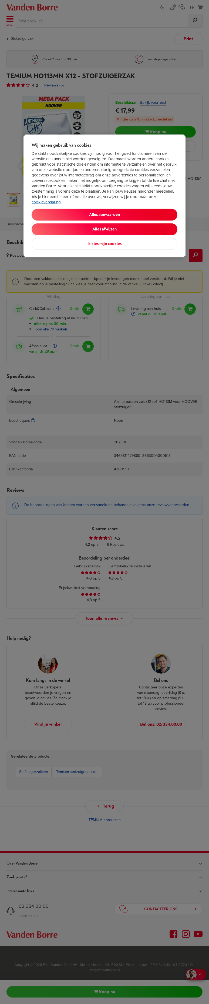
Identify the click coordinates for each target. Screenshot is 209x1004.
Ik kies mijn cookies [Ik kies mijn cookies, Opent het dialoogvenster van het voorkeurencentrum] (104, 243)
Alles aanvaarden (104, 214)
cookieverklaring (46, 202)
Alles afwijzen (104, 229)
